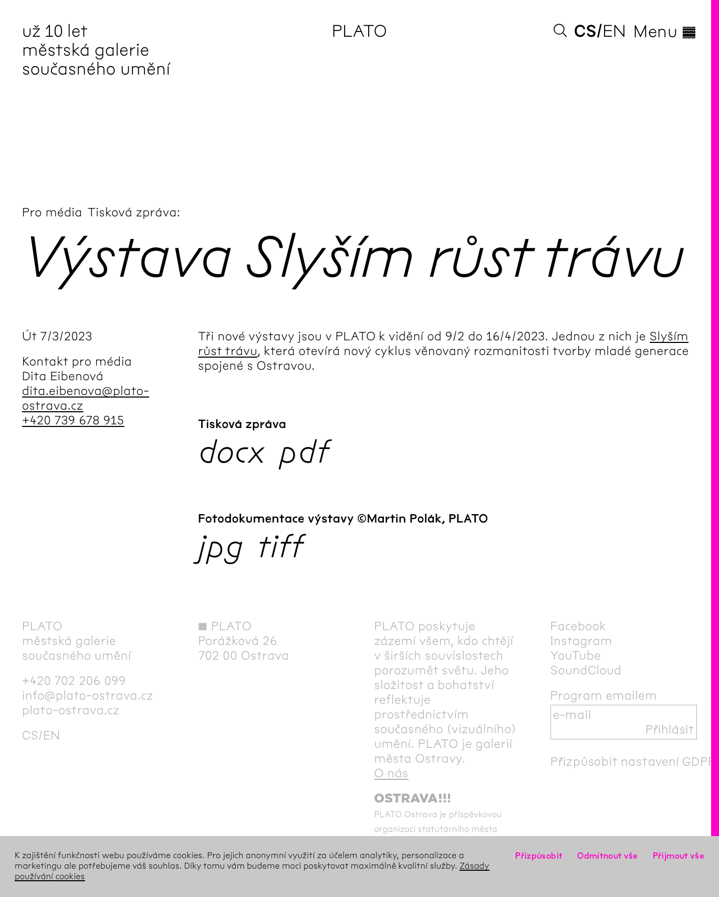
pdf (304, 452)
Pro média (52, 212)
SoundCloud (586, 670)
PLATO (359, 31)
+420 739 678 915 (73, 420)
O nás (391, 773)
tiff (280, 546)
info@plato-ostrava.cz (87, 695)
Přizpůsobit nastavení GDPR (633, 761)
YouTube (575, 655)
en (614, 31)
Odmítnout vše (607, 855)
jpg (221, 546)
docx (232, 452)
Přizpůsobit (538, 855)
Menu (665, 31)
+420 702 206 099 (74, 680)
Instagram (581, 641)
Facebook (578, 626)
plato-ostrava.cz (71, 710)
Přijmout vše (678, 855)
